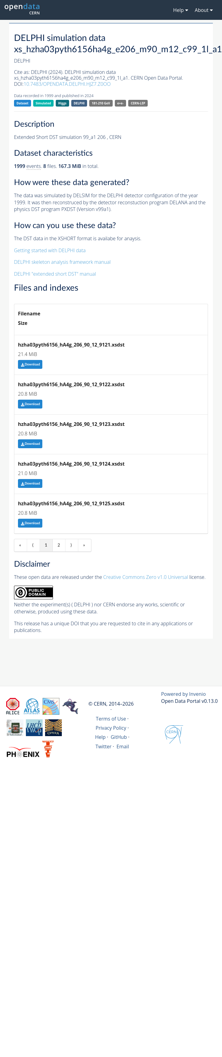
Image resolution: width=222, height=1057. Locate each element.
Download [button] (30, 364)
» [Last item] (84, 545)
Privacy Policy (111, 728)
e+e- (120, 103)
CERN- (138, 103)
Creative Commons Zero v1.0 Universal (145, 577)
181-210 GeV (101, 103)
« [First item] (20, 545)
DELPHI (79, 103)
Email (123, 746)
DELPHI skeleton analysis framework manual (62, 262)
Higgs (62, 103)
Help (100, 737)
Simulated (43, 103)
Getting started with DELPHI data (50, 250)
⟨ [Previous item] (32, 545)
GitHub (119, 737)
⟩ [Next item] (71, 545)
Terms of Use (111, 718)
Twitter (104, 746)
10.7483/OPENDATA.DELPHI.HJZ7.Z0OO (67, 84)
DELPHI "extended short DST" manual (55, 274)
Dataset (22, 103)
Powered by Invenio (183, 694)
